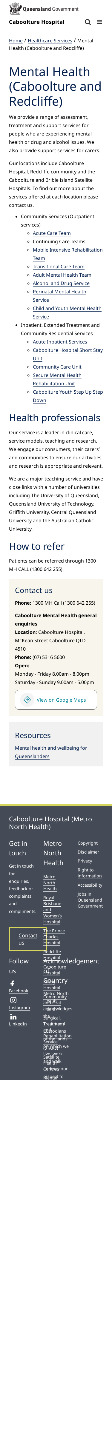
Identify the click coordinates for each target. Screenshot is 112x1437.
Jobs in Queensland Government (90, 900)
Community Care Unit (57, 367)
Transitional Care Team (59, 266)
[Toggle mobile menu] (100, 22)
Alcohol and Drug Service (61, 283)
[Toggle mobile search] (88, 22)
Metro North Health (50, 882)
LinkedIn (18, 1020)
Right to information (90, 873)
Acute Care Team (52, 233)
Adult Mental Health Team (62, 275)
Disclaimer (88, 852)
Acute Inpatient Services (60, 341)
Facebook (18, 987)
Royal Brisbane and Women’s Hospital (52, 910)
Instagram (19, 1003)
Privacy (85, 861)
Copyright (88, 843)
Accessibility (90, 885)
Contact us (28, 939)
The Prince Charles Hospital (54, 936)
